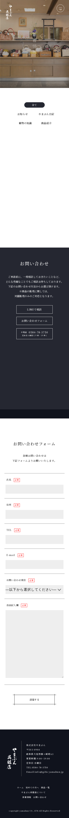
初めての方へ (32, 787)
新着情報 (26, 797)
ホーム (20, 787)
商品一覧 (45, 787)
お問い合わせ (40, 797)
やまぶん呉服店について (33, 792)
